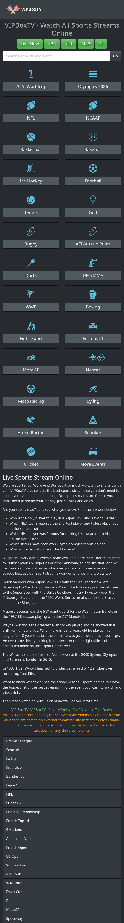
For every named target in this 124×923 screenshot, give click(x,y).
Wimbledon (15, 865)
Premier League (19, 741)
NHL (68, 44)
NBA (51, 44)
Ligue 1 (12, 785)
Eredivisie (14, 767)
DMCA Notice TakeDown (92, 709)
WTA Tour (14, 883)
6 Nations (14, 829)
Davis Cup (14, 891)
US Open (13, 856)
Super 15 (13, 803)
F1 (101, 44)
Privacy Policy (59, 709)
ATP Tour (13, 874)
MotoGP (12, 909)
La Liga (12, 758)
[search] (56, 56)
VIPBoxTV (24, 10)
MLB (86, 44)
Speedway (14, 918)
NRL (9, 794)
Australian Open (19, 838)
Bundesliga (15, 776)
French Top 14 (17, 820)
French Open (16, 847)
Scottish (12, 749)
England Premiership (23, 812)
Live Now (30, 44)
